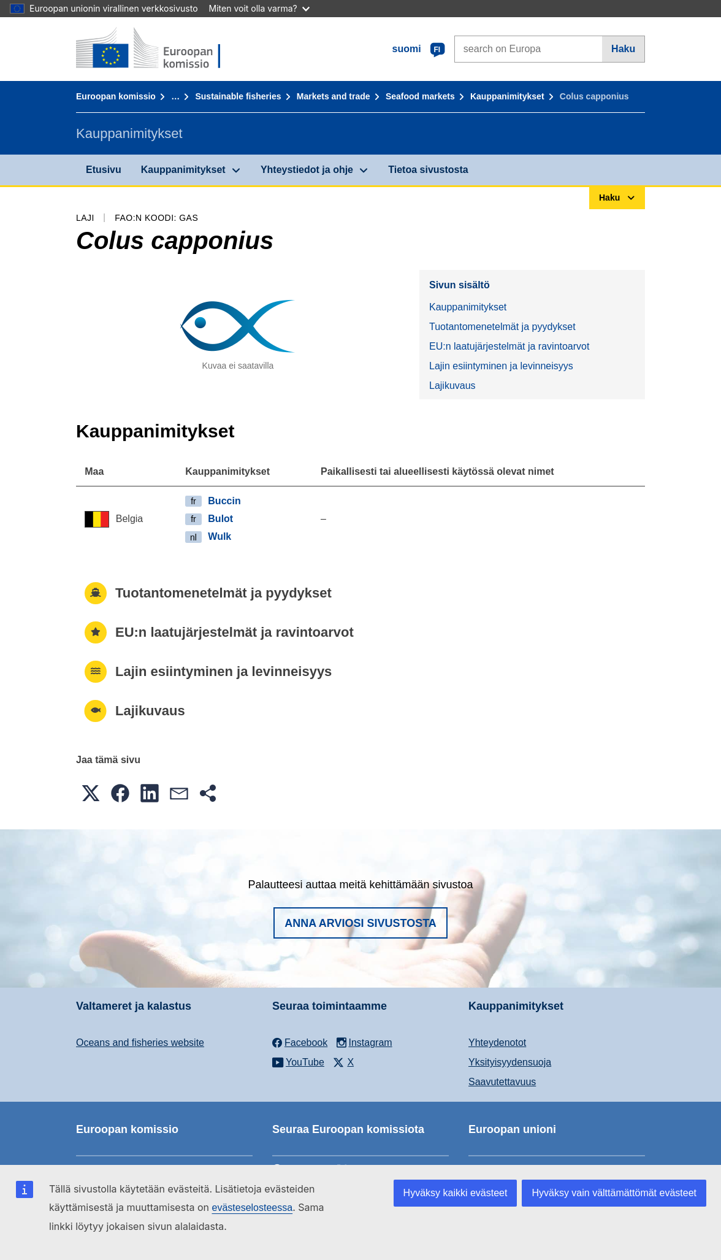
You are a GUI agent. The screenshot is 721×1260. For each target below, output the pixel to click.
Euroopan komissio (116, 96)
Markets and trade (333, 96)
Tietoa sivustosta (428, 169)
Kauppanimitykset (507, 96)
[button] (90, 793)
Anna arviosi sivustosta (360, 923)
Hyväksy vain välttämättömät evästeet (614, 1193)
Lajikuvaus (452, 385)
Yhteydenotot (497, 1042)
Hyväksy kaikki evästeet (455, 1193)
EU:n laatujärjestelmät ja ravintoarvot (509, 346)
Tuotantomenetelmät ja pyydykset (502, 326)
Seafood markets (420, 96)
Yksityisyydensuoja (509, 1062)
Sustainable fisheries (238, 96)
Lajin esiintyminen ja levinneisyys (501, 366)
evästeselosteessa (252, 1207)
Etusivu (103, 169)
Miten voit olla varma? (259, 8)
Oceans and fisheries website (140, 1042)
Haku (623, 49)
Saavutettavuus (502, 1082)
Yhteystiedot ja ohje (307, 169)
